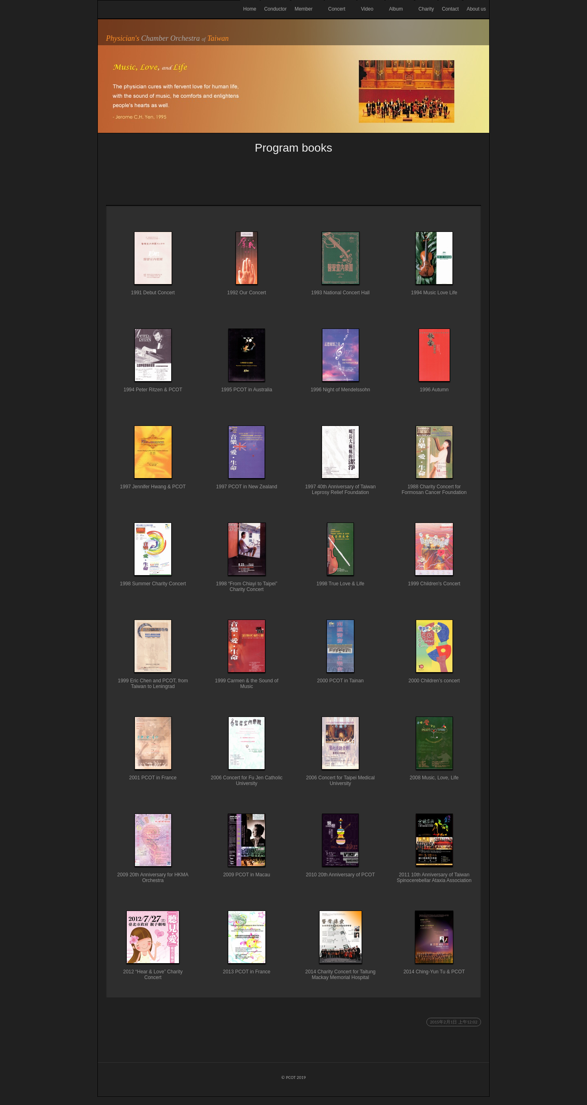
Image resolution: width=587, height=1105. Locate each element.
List (293, 170)
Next (418, 170)
